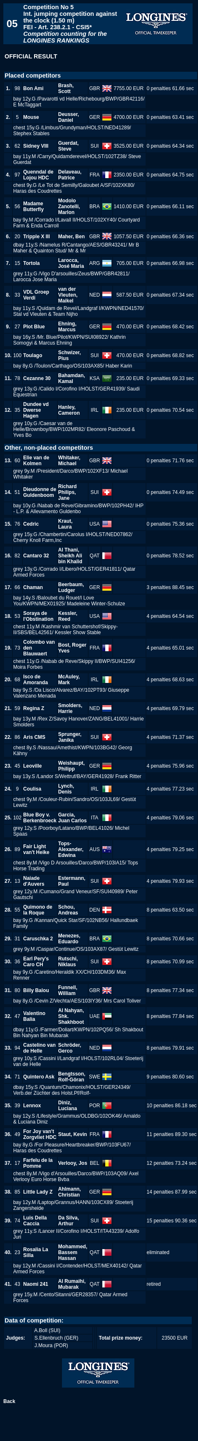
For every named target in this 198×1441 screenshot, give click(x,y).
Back (9, 1401)
